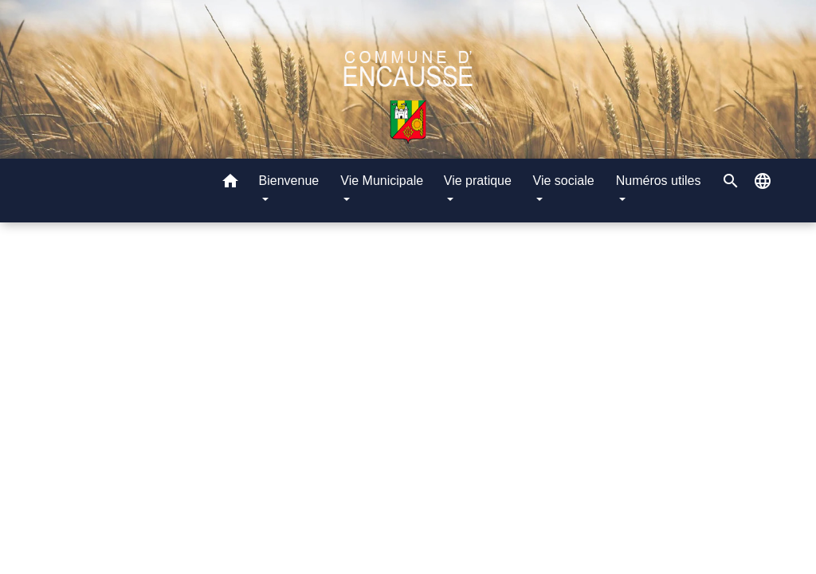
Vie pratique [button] (478, 180)
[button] (230, 183)
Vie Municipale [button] (381, 180)
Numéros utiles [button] (658, 180)
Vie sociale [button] (563, 180)
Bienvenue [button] (289, 180)
